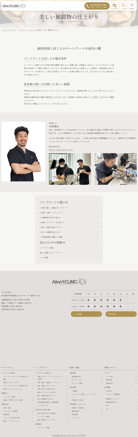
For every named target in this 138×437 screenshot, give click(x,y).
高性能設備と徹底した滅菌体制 (47, 402)
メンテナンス (76, 418)
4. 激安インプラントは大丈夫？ (52, 222)
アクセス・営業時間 (113, 394)
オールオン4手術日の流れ (12, 418)
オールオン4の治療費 (10, 411)
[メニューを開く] (132, 6)
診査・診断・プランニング (46, 386)
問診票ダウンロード (113, 399)
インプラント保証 (47, 248)
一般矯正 (75, 391)
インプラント (42, 367)
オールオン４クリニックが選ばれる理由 (15, 377)
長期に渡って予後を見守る (46, 389)
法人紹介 (109, 391)
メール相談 (123, 8)
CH (107, 409)
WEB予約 (115, 8)
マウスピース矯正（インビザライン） (84, 395)
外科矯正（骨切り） (78, 400)
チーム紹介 (110, 376)
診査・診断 (7, 408)
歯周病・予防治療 (78, 408)
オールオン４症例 (9, 397)
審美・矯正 (75, 367)
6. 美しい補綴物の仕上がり (50, 232)
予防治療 (75, 414)
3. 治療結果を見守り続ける (50, 217)
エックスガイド (42, 405)
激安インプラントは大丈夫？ (47, 392)
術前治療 (6, 414)
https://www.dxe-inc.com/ (61, 149)
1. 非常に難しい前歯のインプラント (54, 208)
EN (107, 405)
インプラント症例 (43, 427)
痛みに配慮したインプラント (51, 252)
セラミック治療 (77, 383)
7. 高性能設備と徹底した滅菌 (51, 237)
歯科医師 (109, 380)
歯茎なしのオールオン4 (11, 382)
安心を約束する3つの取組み (46, 413)
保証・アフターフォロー (11, 421)
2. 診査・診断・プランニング (51, 212)
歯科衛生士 (110, 383)
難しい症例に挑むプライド (46, 396)
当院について (110, 367)
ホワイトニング (77, 380)
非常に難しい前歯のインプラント (48, 382)
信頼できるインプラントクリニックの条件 (49, 377)
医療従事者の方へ (112, 402)
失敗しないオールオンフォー (13, 389)
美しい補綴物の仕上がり (45, 399)
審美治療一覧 (76, 376)
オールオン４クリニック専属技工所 (15, 386)
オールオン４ (7, 367)
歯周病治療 (75, 411)
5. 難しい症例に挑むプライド (51, 227)
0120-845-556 (98, 5)
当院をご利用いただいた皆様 (13, 400)
